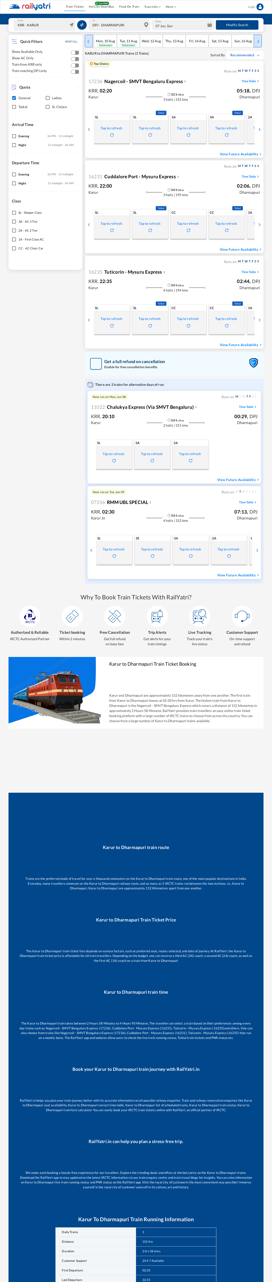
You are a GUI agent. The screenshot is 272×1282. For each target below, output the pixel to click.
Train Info (152, 7)
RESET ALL (71, 41)
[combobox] (45, 25)
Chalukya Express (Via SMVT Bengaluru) (142, 407)
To (93, 20)
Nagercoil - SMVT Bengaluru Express (135, 81)
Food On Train (129, 7)
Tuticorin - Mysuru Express (125, 272)
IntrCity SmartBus (101, 7)
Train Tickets (74, 7)
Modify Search (237, 25)
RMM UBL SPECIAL (119, 502)
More (171, 7)
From (20, 20)
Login (256, 7)
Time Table (251, 81)
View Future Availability (241, 154)
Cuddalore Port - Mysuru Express (132, 176)
